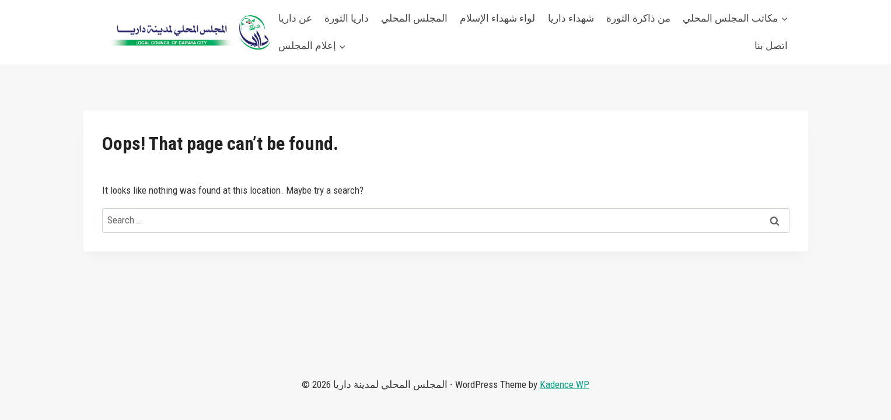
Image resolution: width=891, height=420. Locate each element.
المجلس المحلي (414, 18)
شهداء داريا (571, 18)
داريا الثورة (346, 18)
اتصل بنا (771, 45)
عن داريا (295, 18)
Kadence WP (564, 384)
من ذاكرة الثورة (638, 18)
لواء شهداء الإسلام (497, 18)
